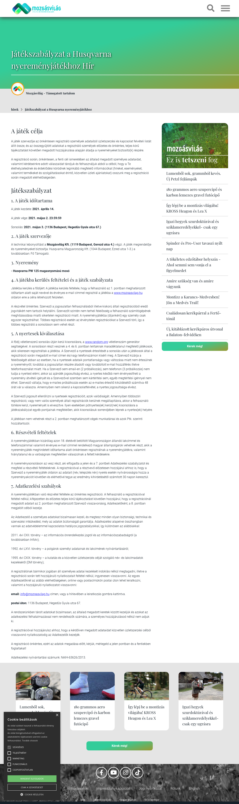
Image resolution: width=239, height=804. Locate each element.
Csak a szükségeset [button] (32, 787)
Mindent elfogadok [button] (32, 778)
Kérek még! (195, 346)
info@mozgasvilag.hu (35, 594)
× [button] (57, 715)
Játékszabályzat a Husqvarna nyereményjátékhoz (58, 109)
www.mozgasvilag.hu (128, 293)
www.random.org (96, 342)
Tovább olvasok (30, 740)
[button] (32, 793)
